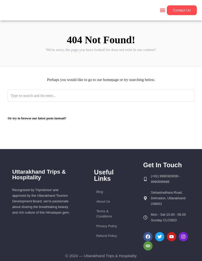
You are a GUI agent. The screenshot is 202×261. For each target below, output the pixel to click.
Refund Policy (106, 236)
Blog (99, 192)
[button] (162, 10)
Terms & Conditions (104, 213)
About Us (103, 201)
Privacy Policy (106, 226)
